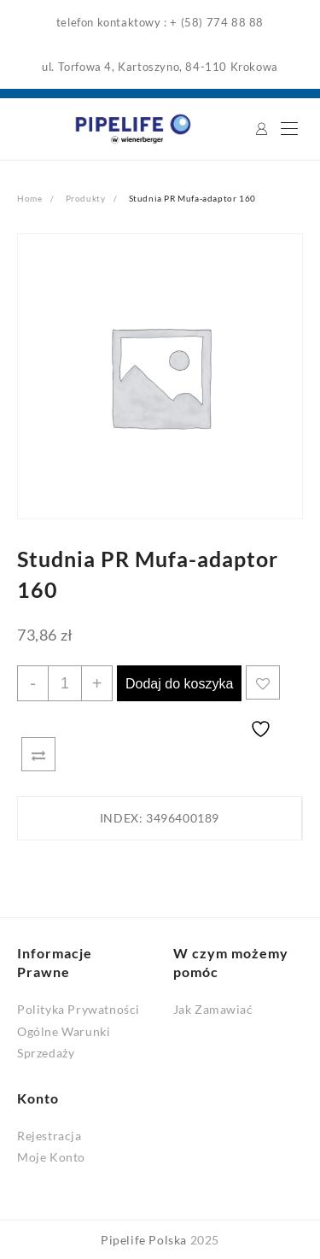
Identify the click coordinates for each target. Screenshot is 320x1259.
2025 (204, 1240)
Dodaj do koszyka (179, 683)
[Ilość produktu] (65, 683)
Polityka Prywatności (78, 1009)
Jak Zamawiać (213, 1009)
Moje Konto (51, 1157)
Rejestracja (49, 1135)
